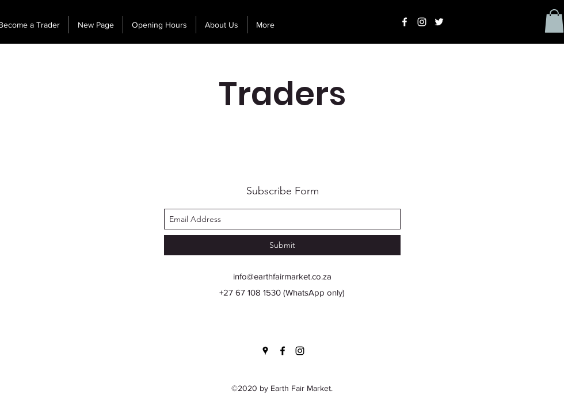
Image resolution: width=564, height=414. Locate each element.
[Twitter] (439, 22)
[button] (554, 21)
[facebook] (404, 22)
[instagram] (422, 22)
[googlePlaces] (265, 350)
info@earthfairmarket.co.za (282, 276)
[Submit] (282, 245)
